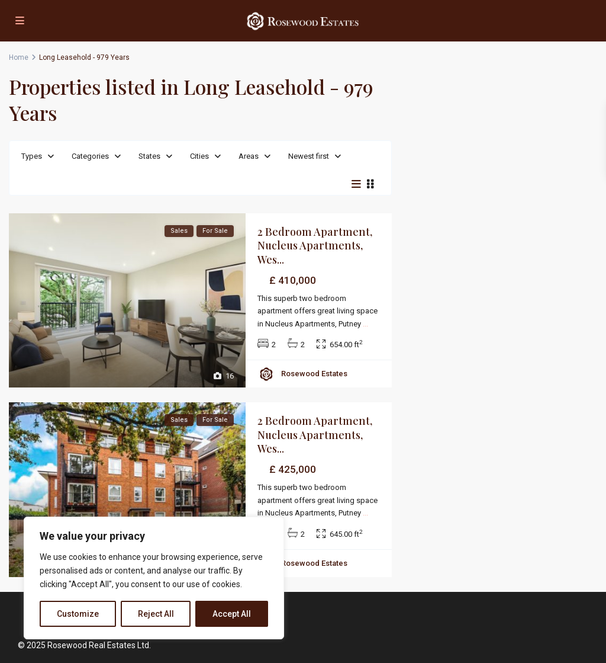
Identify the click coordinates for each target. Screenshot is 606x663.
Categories (90, 156)
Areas (248, 156)
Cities (199, 156)
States (149, 156)
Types (31, 156)
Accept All (231, 614)
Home (18, 57)
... (365, 323)
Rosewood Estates (314, 373)
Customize (78, 614)
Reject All (156, 614)
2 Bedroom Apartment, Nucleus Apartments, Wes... (314, 246)
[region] (154, 578)
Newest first (308, 156)
